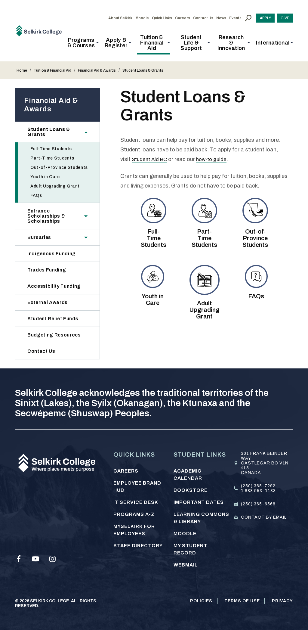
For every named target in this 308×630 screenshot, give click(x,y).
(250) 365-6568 (258, 504)
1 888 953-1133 (258, 491)
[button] (83, 42)
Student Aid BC (151, 159)
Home (22, 70)
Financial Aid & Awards (97, 70)
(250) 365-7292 (258, 486)
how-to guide (215, 159)
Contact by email (264, 517)
